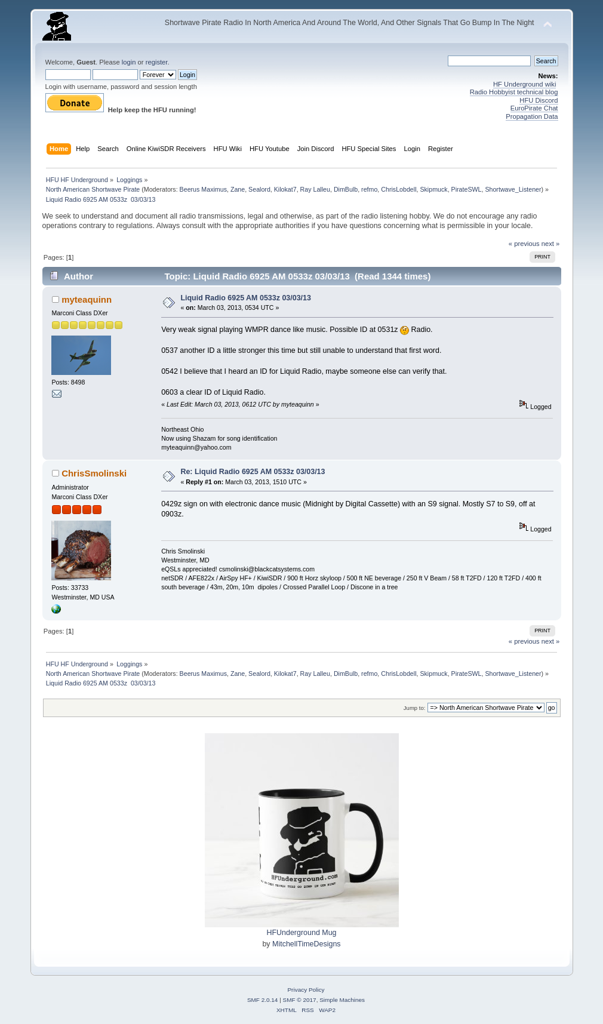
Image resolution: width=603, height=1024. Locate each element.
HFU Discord (538, 100)
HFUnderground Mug (301, 932)
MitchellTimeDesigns (306, 944)
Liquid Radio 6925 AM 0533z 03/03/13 (245, 298)
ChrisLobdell (398, 189)
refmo (369, 189)
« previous (524, 243)
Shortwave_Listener (513, 189)
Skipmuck (433, 189)
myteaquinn (86, 299)
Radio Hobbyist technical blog (514, 92)
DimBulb (346, 189)
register (157, 62)
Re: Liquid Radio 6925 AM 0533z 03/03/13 (252, 472)
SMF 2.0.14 (262, 1000)
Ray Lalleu (315, 189)
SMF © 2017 (299, 1000)
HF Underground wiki (524, 84)
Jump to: (415, 708)
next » (551, 243)
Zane (237, 189)
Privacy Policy (305, 989)
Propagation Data (532, 116)
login (129, 62)
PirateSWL (466, 189)
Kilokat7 (285, 189)
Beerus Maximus (203, 189)
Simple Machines (342, 1000)
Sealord (259, 189)
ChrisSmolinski (94, 473)
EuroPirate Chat (534, 108)
